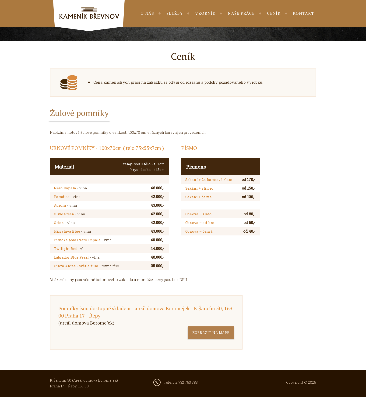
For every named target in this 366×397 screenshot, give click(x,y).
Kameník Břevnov (88, 15)
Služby (174, 13)
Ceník (274, 13)
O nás (147, 13)
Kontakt (303, 13)
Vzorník (205, 13)
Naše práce (241, 13)
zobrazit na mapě (210, 332)
